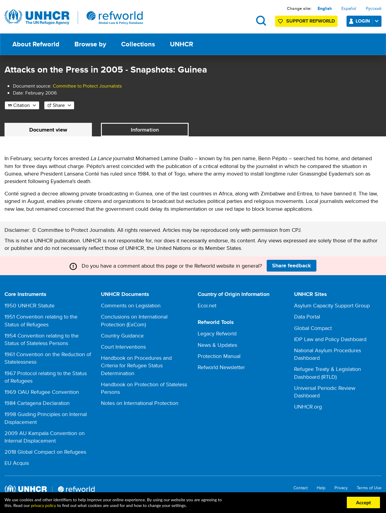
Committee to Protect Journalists (87, 85)
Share (59, 105)
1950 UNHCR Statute (30, 305)
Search (261, 21)
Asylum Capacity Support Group (332, 305)
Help (321, 488)
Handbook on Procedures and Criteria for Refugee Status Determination (136, 365)
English (325, 8)
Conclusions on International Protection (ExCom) (134, 320)
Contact (300, 488)
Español (348, 8)
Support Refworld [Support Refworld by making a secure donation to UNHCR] (310, 20)
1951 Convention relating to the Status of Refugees (41, 320)
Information (145, 130)
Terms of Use (369, 488)
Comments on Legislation (131, 305)
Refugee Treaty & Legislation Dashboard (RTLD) (327, 373)
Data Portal (307, 317)
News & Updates (217, 345)
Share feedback (291, 266)
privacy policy (43, 505)
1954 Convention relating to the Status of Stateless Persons (42, 339)
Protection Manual (219, 356)
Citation (21, 105)
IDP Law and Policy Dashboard (330, 339)
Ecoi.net (207, 305)
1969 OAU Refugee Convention (42, 392)
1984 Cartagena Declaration (37, 403)
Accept (363, 502)
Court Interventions (123, 347)
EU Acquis (17, 463)
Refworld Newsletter (221, 367)
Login (368, 20)
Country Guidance (122, 335)
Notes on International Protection (139, 403)
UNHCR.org (308, 407)
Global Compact (313, 328)
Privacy (341, 488)
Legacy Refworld (217, 333)
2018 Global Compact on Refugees (45, 452)
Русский (373, 8)
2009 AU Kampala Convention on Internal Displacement (45, 436)
